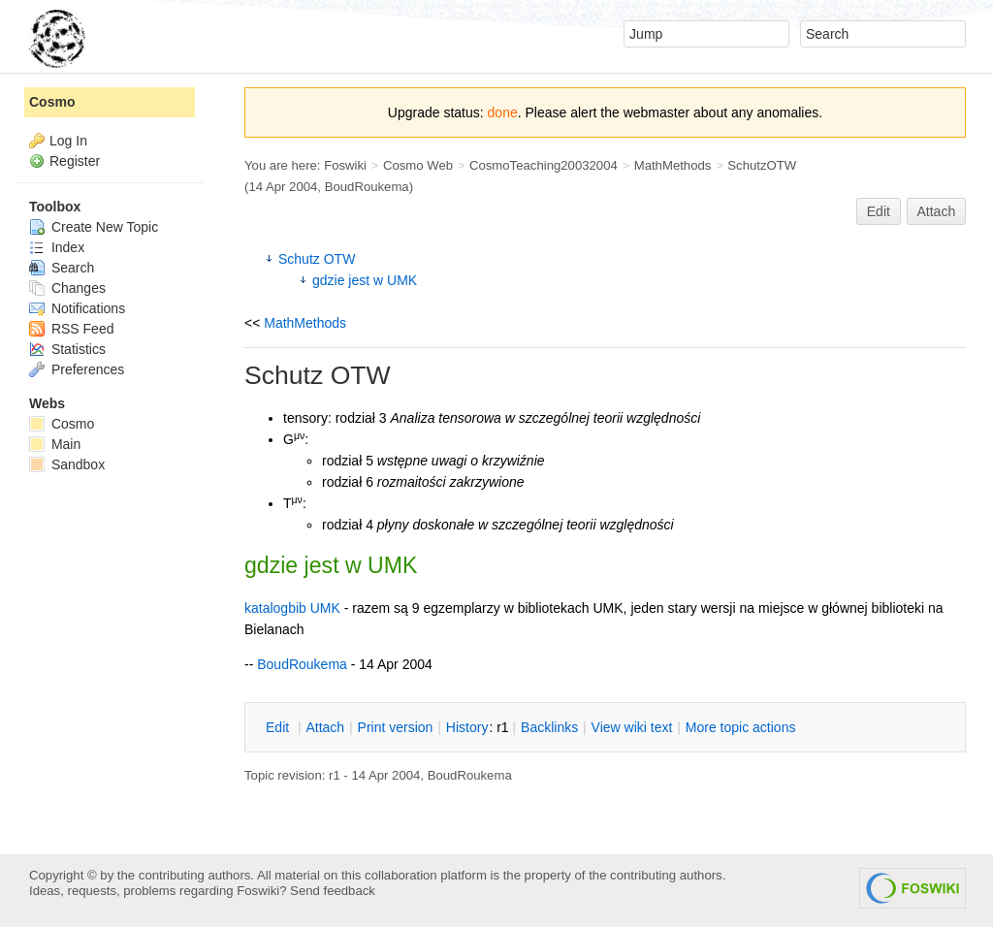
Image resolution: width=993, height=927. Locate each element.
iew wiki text (632, 727)
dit (279, 727)
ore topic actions (741, 727)
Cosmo (52, 102)
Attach (936, 211)
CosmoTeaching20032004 (543, 165)
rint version (395, 727)
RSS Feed (71, 328)
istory (467, 727)
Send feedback (332, 890)
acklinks (549, 727)
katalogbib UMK (292, 608)
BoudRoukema (367, 186)
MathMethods (673, 165)
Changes (67, 288)
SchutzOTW (761, 165)
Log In (68, 140)
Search (61, 267)
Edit (878, 211)
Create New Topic (93, 227)
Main (54, 444)
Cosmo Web (418, 165)
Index (56, 247)
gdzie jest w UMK (364, 280)
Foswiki (345, 165)
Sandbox (67, 464)
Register (74, 161)
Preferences (76, 369)
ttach (324, 727)
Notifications (77, 308)
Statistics (67, 349)
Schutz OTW (316, 259)
